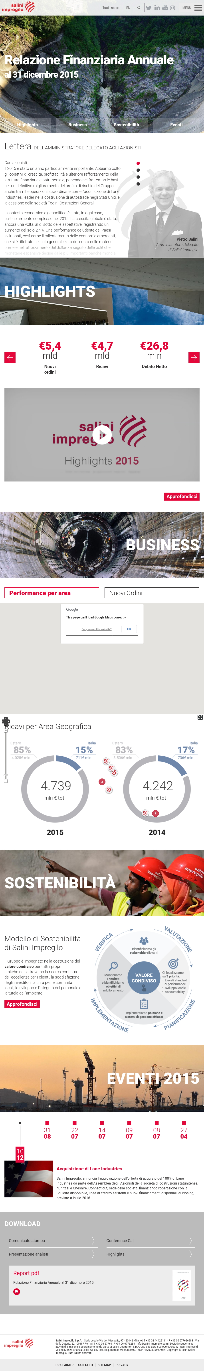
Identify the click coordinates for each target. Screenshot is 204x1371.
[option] (50, 357)
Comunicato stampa (27, 1240)
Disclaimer (64, 1365)
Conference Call (121, 1240)
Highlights (116, 1254)
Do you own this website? (97, 629)
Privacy (122, 1365)
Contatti (85, 1365)
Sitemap (104, 1365)
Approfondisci (181, 496)
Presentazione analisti (28, 1254)
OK (129, 629)
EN (128, 8)
